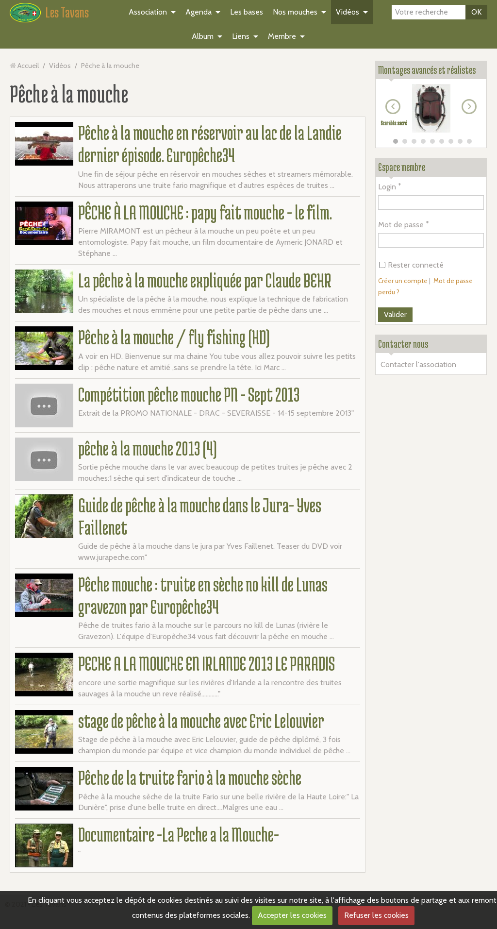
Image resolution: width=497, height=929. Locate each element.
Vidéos (347, 12)
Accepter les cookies (292, 915)
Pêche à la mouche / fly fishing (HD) (174, 337)
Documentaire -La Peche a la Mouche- (178, 834)
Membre (282, 36)
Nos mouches (295, 12)
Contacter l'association (418, 364)
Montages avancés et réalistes (427, 70)
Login (387, 186)
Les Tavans (67, 12)
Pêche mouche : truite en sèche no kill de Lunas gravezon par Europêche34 (203, 595)
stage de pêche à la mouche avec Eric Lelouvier (201, 720)
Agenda (198, 12)
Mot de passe (401, 224)
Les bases (246, 12)
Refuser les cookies (376, 915)
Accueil (28, 65)
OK (476, 12)
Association (148, 12)
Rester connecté (411, 265)
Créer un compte (403, 281)
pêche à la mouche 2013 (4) (147, 448)
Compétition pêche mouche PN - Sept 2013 (188, 394)
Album (203, 36)
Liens (240, 36)
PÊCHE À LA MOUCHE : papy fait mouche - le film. (205, 212)
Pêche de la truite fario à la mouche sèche (189, 777)
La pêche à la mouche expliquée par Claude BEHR (204, 280)
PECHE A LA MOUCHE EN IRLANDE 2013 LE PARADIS (206, 663)
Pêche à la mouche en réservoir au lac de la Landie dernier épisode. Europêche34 (210, 144)
